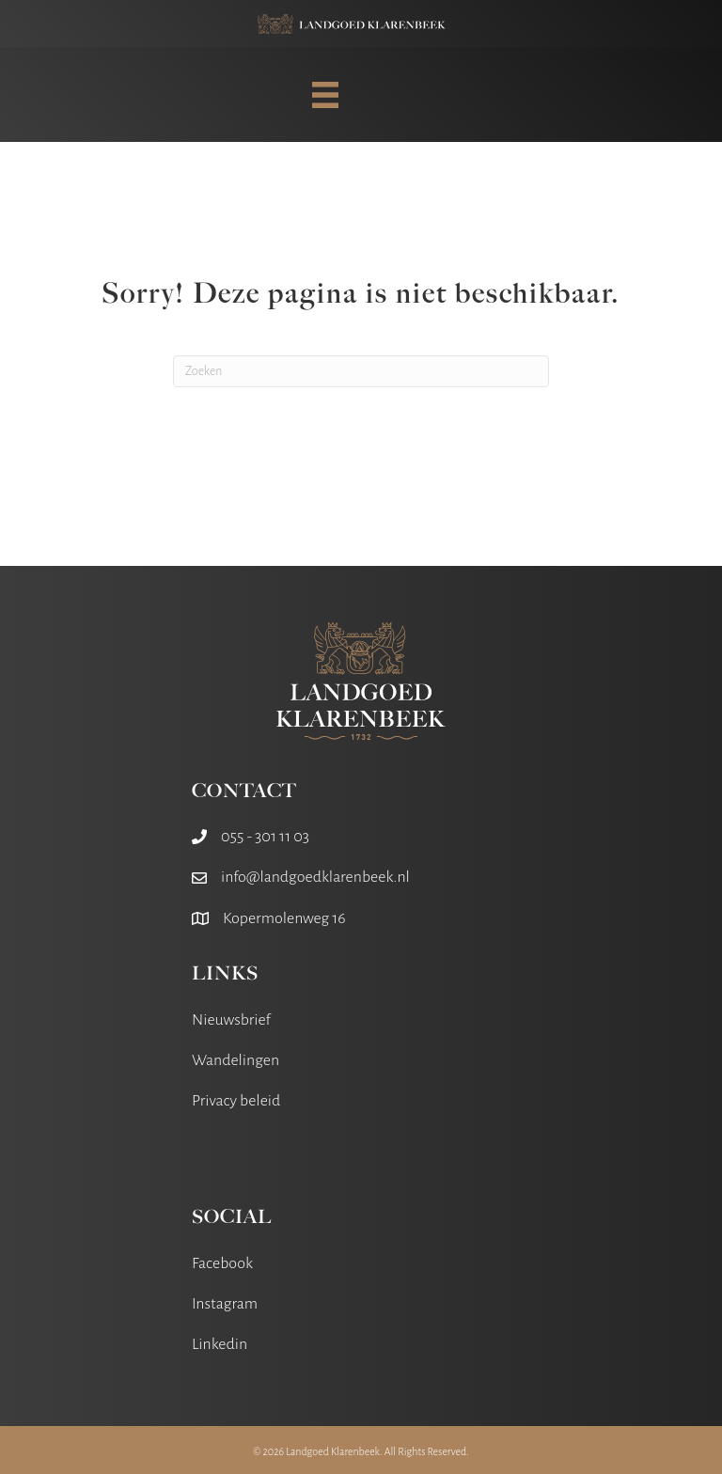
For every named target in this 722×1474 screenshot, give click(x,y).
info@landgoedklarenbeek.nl (315, 877)
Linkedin (219, 1344)
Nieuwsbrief (231, 1019)
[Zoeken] (361, 371)
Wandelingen (235, 1060)
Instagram (225, 1303)
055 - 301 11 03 (265, 836)
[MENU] (325, 95)
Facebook (222, 1263)
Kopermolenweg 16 (284, 918)
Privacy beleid (236, 1100)
